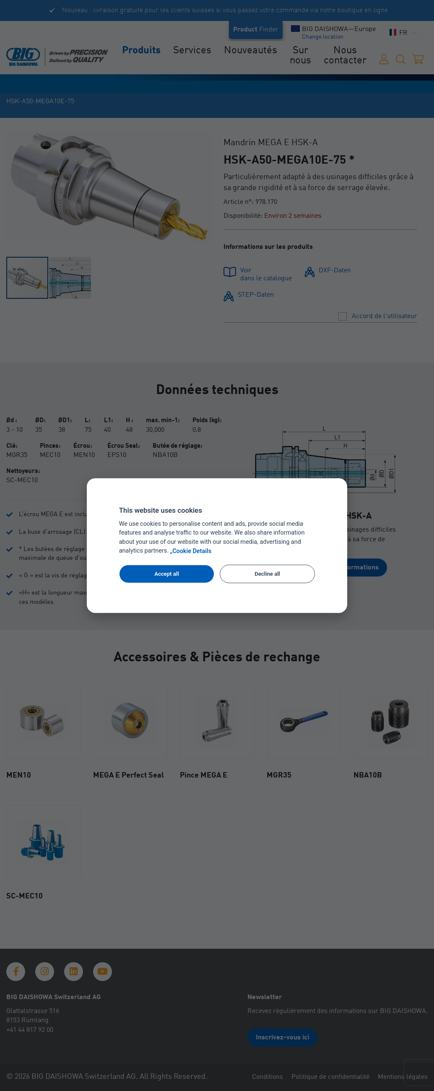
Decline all (267, 574)
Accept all (166, 574)
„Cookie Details (191, 551)
